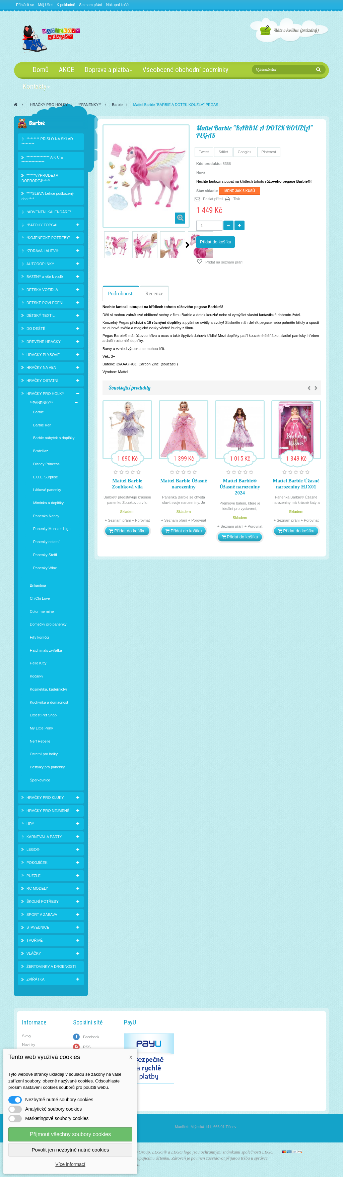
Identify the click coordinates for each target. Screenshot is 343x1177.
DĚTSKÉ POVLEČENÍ (44, 303)
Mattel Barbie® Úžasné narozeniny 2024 (240, 486)
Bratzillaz (40, 451)
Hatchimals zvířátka (46, 650)
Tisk (236, 199)
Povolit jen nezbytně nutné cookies (70, 1150)
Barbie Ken (42, 425)
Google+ (245, 152)
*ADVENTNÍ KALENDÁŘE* (48, 212)
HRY (30, 824)
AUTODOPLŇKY (40, 264)
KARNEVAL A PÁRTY (44, 837)
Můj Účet (45, 5)
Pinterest (269, 152)
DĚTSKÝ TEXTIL (40, 315)
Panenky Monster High (51, 529)
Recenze (154, 293)
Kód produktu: (209, 164)
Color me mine (42, 611)
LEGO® (33, 849)
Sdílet (223, 152)
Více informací (70, 1164)
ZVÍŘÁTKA (35, 979)
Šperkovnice (40, 780)
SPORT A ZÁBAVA (41, 915)
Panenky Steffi (45, 555)
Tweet (204, 152)
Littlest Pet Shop (43, 715)
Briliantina (38, 585)
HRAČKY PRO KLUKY (45, 798)
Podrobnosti (121, 293)
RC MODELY (37, 888)
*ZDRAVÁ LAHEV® (42, 251)
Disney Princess (46, 464)
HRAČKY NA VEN (41, 367)
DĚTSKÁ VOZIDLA (42, 290)
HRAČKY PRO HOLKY (49, 105)
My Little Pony (41, 728)
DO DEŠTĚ (35, 329)
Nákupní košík (118, 5)
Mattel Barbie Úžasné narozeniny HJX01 (296, 483)
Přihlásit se (25, 5)
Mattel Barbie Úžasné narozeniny (183, 483)
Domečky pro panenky (48, 624)
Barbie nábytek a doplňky (54, 438)
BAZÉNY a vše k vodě (44, 277)
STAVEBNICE (37, 927)
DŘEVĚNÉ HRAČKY (43, 342)
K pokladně (66, 5)
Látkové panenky (47, 490)
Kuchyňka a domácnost (49, 702)
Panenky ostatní (46, 542)
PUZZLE (33, 876)
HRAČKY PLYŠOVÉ (43, 355)
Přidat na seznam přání (224, 262)
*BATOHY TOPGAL (42, 225)
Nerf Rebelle (40, 741)
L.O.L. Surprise (45, 477)
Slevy (26, 1036)
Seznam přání (90, 5)
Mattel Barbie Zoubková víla (127, 483)
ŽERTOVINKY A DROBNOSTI (51, 966)
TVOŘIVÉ (34, 940)
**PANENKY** (89, 105)
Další (187, 244)
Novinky (28, 1045)
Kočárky (36, 676)
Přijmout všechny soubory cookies (70, 1134)
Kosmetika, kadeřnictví (48, 689)
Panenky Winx (45, 568)
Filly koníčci (39, 637)
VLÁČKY (33, 953)
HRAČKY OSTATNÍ (42, 380)
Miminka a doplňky (48, 503)
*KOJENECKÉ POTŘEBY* (48, 238)
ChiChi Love (40, 598)
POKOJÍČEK (37, 863)
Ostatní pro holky (44, 754)
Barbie (117, 105)
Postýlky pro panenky (47, 767)
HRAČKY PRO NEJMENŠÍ (48, 811)
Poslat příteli (213, 199)
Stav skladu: (207, 191)
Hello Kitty (38, 663)
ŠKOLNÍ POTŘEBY (42, 901)
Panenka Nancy (46, 516)
